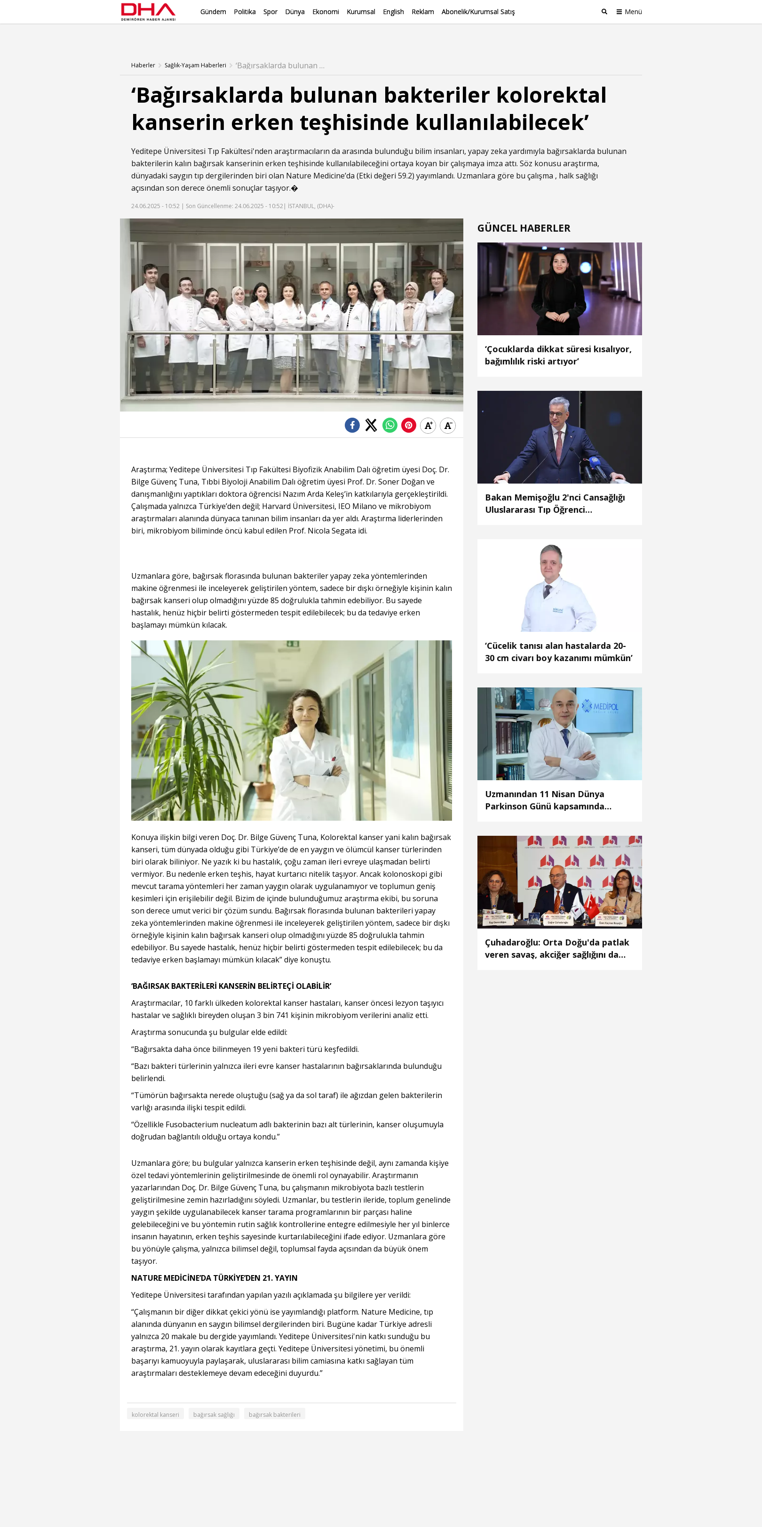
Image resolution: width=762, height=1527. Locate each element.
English (393, 11)
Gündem (213, 11)
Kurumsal (361, 11)
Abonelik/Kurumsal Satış (478, 11)
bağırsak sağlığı (214, 1399)
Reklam (423, 11)
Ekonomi (325, 11)
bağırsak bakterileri (275, 1399)
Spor (270, 11)
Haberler (143, 49)
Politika (245, 11)
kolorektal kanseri (155, 1399)
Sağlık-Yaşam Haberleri (195, 49)
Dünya (295, 11)
